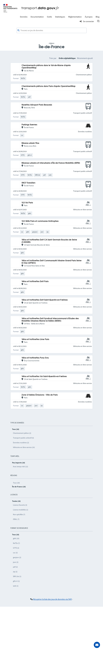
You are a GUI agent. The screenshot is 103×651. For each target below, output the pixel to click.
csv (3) (15, 553)
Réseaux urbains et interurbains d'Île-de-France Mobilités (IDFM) (51, 163)
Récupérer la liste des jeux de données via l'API (52, 599)
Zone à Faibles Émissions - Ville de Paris (40, 395)
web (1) (15, 586)
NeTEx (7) (16, 543)
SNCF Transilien (28, 183)
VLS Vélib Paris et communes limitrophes (40, 221)
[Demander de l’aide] (97, 645)
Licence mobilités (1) (20, 510)
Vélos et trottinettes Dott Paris (35, 281)
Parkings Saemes (29, 125)
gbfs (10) (16, 538)
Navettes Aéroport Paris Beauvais (37, 105)
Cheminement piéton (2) (22, 433)
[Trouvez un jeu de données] (52, 30)
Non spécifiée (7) (19, 514)
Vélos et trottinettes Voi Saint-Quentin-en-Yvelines (44, 376)
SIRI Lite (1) (17, 576)
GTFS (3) (16, 548)
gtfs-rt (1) (16, 581)
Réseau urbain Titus (30, 143)
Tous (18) (16, 483)
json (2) (15, 562)
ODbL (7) (16, 519)
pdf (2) (15, 567)
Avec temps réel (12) (20, 466)
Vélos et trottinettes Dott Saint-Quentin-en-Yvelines (45, 300)
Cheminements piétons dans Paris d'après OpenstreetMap (48, 86)
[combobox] (52, 30)
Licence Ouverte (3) (20, 505)
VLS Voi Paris (27, 203)
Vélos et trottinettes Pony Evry (35, 358)
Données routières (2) (21, 442)
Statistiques (60, 16)
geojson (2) (17, 557)
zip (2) (15, 571)
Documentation (37, 16)
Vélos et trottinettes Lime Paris (35, 339)
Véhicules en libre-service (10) (24, 447)
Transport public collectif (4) (23, 438)
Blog (97, 16)
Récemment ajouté (85, 58)
